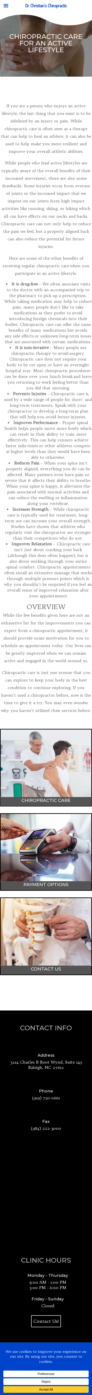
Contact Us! (46, 1321)
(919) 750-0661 (46, 1097)
